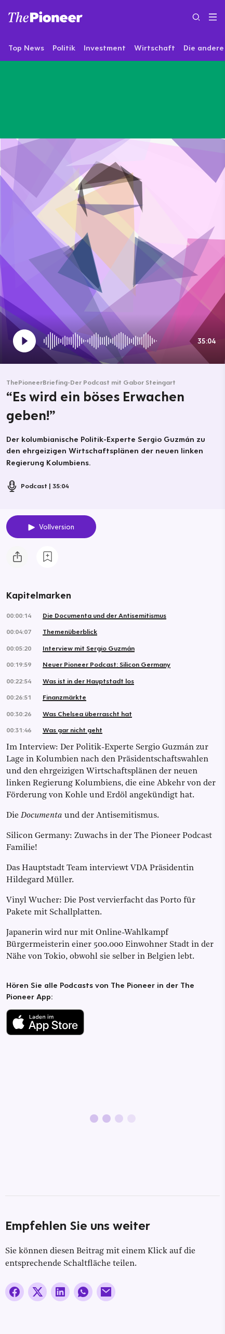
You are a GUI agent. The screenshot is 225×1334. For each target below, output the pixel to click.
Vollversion (56, 526)
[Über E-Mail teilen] (106, 1291)
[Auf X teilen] (37, 1291)
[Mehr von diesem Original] (56, 99)
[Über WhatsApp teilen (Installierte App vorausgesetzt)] (83, 1291)
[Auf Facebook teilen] (14, 1291)
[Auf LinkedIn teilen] (60, 1291)
